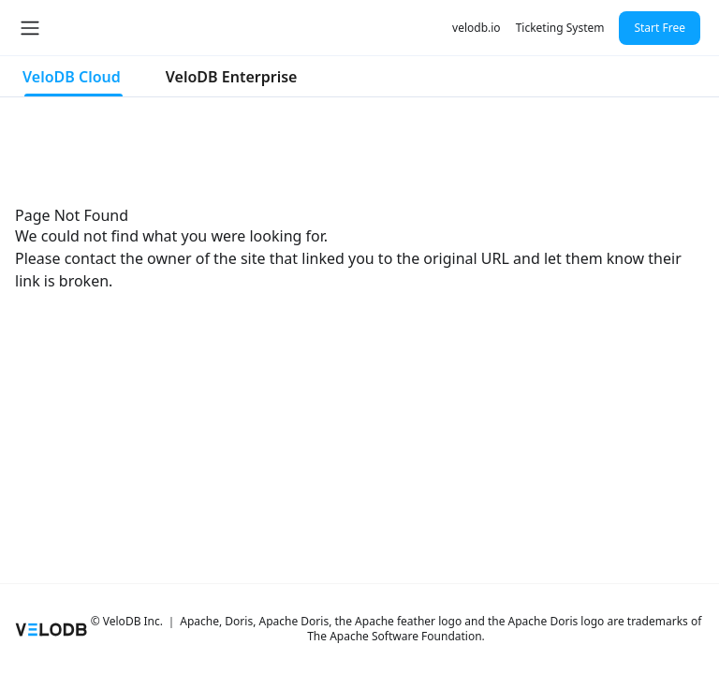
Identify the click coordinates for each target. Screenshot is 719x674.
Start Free (659, 28)
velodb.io (476, 28)
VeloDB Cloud (71, 76)
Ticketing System (560, 28)
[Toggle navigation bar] (30, 28)
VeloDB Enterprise (232, 76)
